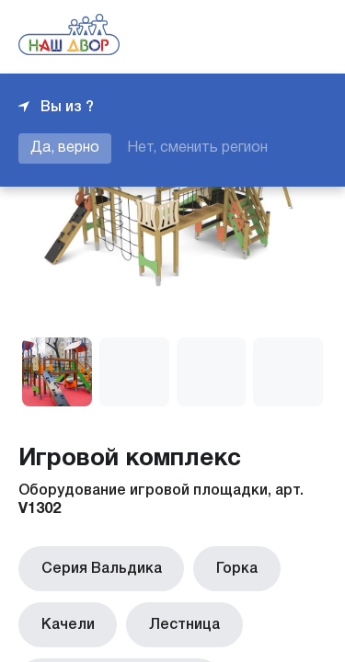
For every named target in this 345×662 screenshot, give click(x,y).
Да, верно (64, 148)
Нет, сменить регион (197, 148)
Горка (224, 566)
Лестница (171, 617)
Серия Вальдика (97, 566)
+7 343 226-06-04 (264, 37)
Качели (63, 617)
